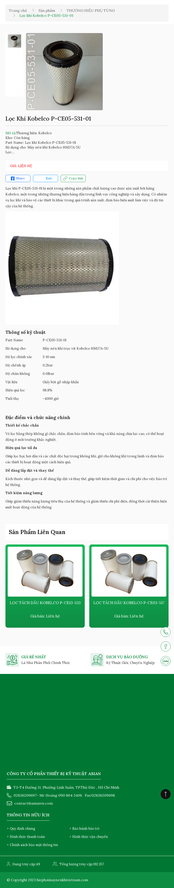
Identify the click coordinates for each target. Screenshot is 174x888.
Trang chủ (18, 10)
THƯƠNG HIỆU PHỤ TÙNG (91, 10)
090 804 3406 (70, 795)
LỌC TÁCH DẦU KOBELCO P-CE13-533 (45, 602)
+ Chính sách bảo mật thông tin (32, 845)
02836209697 (25, 795)
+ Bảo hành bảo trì (84, 828)
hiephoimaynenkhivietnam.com (62, 880)
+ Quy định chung (21, 828)
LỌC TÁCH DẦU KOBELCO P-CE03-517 (128, 602)
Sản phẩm (47, 10)
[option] (14, 41)
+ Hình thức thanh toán (26, 836)
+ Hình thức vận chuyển (88, 836)
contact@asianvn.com (33, 803)
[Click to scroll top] (166, 794)
